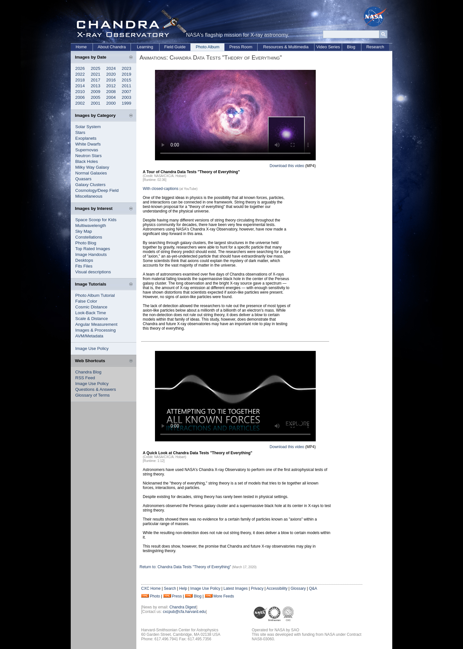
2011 (127, 85)
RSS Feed (85, 377)
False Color (86, 301)
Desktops (84, 260)
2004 (111, 97)
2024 (111, 68)
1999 (127, 103)
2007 (127, 91)
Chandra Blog (88, 372)
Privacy (257, 588)
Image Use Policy (92, 348)
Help (183, 588)
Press (177, 596)
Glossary (298, 588)
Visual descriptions (93, 271)
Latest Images (235, 588)
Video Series (328, 46)
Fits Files (83, 266)
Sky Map (83, 231)
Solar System (88, 126)
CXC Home (151, 588)
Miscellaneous (88, 196)
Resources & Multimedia (286, 46)
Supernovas (86, 149)
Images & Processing (95, 330)
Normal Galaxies (91, 173)
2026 (80, 68)
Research (375, 46)
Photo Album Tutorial (95, 295)
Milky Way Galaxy (92, 167)
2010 (80, 91)
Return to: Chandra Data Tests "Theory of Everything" (186, 567)
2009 (95, 91)
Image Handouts (91, 254)
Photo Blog (85, 242)
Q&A (313, 588)
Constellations (88, 237)
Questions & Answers (95, 389)
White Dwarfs (88, 144)
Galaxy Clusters (90, 184)
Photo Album (208, 46)
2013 (95, 85)
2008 (111, 91)
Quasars (83, 178)
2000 (111, 103)
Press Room (240, 46)
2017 (95, 80)
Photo (155, 596)
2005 (95, 97)
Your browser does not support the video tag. (235, 115)
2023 (127, 68)
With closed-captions (160, 188)
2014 (80, 85)
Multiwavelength (90, 225)
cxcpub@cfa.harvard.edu (184, 611)
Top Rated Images (92, 248)
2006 (80, 97)
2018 (80, 80)
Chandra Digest (182, 607)
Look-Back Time (90, 312)
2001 (95, 103)
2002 (80, 103)
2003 (127, 97)
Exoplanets (85, 138)
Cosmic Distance (91, 307)
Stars (80, 132)
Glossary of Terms (92, 395)
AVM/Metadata (89, 336)
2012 (111, 85)
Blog (351, 46)
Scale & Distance (91, 318)
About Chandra (112, 46)
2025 (95, 68)
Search (170, 588)
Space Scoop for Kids (95, 219)
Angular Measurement (96, 324)
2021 (95, 74)
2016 (111, 80)
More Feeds (223, 596)
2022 (80, 74)
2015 (127, 80)
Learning (145, 46)
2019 (127, 74)
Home (81, 46)
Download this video (287, 166)
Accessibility (277, 588)
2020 (111, 74)
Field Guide (175, 46)
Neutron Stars (88, 155)
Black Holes (86, 161)
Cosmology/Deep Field (97, 190)
